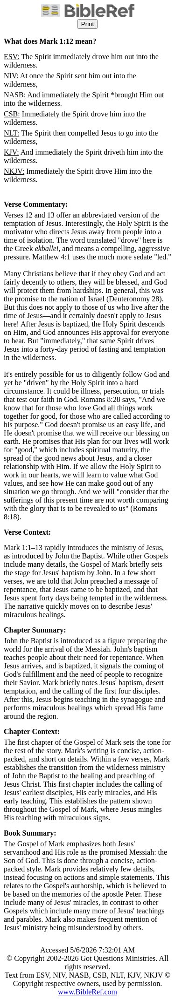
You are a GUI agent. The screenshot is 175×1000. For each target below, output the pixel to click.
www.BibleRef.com (87, 992)
